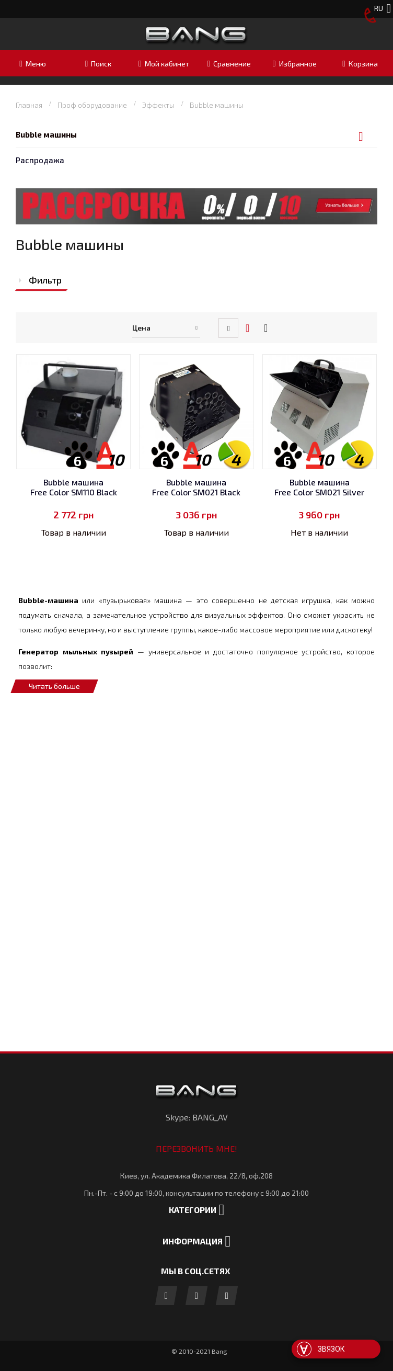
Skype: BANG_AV (197, 1117)
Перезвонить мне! (196, 1148)
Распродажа (40, 160)
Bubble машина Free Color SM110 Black (73, 487)
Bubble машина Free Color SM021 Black (196, 487)
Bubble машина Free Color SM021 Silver (319, 487)
